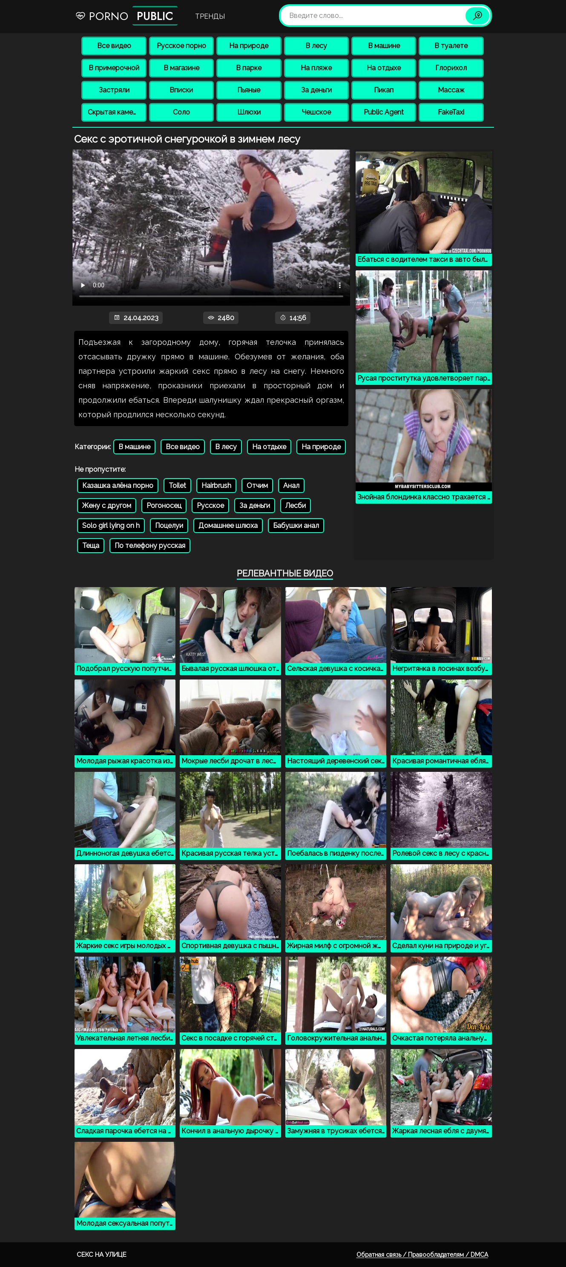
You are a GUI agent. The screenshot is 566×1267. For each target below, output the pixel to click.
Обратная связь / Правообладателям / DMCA (422, 1254)
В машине (384, 46)
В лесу (316, 46)
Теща (90, 546)
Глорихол (451, 68)
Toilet (177, 486)
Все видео (114, 46)
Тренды (210, 16)
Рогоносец (164, 506)
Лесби (295, 506)
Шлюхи (249, 112)
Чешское (316, 112)
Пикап (384, 90)
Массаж (451, 90)
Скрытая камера (114, 112)
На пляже (316, 68)
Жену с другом (106, 506)
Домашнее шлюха (228, 526)
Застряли (114, 90)
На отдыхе (384, 68)
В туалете (451, 46)
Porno (126, 16)
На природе (248, 46)
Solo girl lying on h (111, 526)
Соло (181, 112)
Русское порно (181, 46)
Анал (291, 486)
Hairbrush (216, 486)
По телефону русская (150, 546)
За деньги (316, 90)
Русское (210, 506)
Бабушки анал (296, 526)
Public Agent (384, 112)
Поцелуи (169, 526)
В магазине (181, 68)
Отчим (257, 486)
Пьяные (248, 90)
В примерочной (114, 68)
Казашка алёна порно (117, 486)
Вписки (181, 90)
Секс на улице (101, 1254)
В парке (248, 68)
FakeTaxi (451, 112)
